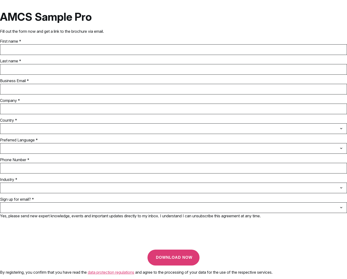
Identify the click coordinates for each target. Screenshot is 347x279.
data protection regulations (111, 272)
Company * (10, 100)
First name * (10, 41)
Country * (8, 120)
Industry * (8, 179)
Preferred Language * (19, 140)
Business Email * (14, 80)
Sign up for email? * (17, 199)
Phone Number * (14, 159)
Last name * (10, 61)
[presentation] (36, 236)
